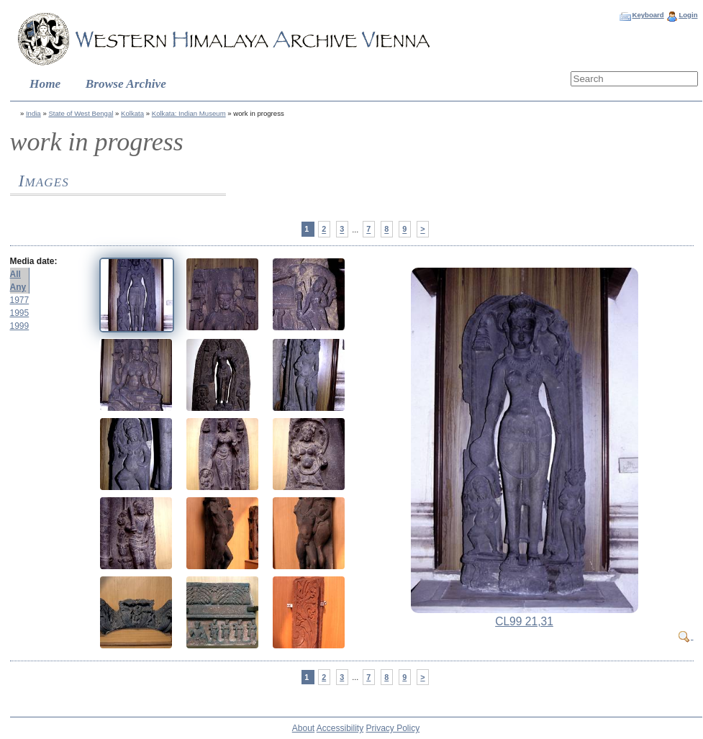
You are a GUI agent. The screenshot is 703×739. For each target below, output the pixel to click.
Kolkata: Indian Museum (189, 113)
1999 (20, 326)
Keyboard (647, 15)
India (33, 113)
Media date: (34, 261)
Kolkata (132, 113)
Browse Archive (126, 84)
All (15, 274)
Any (18, 287)
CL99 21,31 (524, 621)
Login (688, 15)
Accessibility (340, 728)
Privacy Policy (393, 728)
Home (45, 84)
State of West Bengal (80, 113)
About (303, 728)
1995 (20, 313)
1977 (20, 300)
